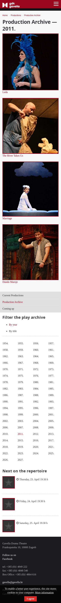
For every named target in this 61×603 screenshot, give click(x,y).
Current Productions (12, 295)
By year (13, 324)
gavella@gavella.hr (12, 582)
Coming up (8, 308)
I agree (30, 598)
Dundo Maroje (10, 282)
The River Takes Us (12, 155)
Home (5, 15)
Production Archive (32, 15)
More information (44, 592)
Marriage (7, 218)
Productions (16, 15)
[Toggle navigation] (56, 3)
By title (13, 331)
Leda (5, 92)
